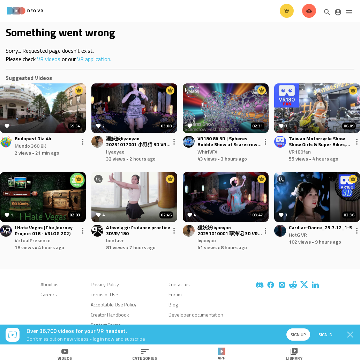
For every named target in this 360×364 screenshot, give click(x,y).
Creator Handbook (110, 314)
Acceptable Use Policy (113, 304)
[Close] (350, 334)
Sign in (325, 334)
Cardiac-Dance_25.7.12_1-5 (320, 228)
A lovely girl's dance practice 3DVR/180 (138, 231)
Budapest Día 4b (33, 139)
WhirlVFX (207, 151)
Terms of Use (104, 294)
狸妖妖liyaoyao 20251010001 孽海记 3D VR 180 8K (227, 231)
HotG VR (298, 234)
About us (49, 284)
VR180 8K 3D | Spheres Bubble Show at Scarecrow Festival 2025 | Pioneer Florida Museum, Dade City (227, 142)
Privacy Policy (105, 284)
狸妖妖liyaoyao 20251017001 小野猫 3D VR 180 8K (136, 142)
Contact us (179, 284)
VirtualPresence (33, 240)
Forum (175, 294)
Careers (48, 294)
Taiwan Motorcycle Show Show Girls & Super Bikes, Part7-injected (317, 142)
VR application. (94, 59)
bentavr (115, 240)
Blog (173, 304)
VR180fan (300, 151)
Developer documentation (195, 314)
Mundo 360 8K (30, 145)
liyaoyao (115, 151)
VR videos (48, 59)
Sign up (298, 334)
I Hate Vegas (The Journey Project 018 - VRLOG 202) (44, 231)
